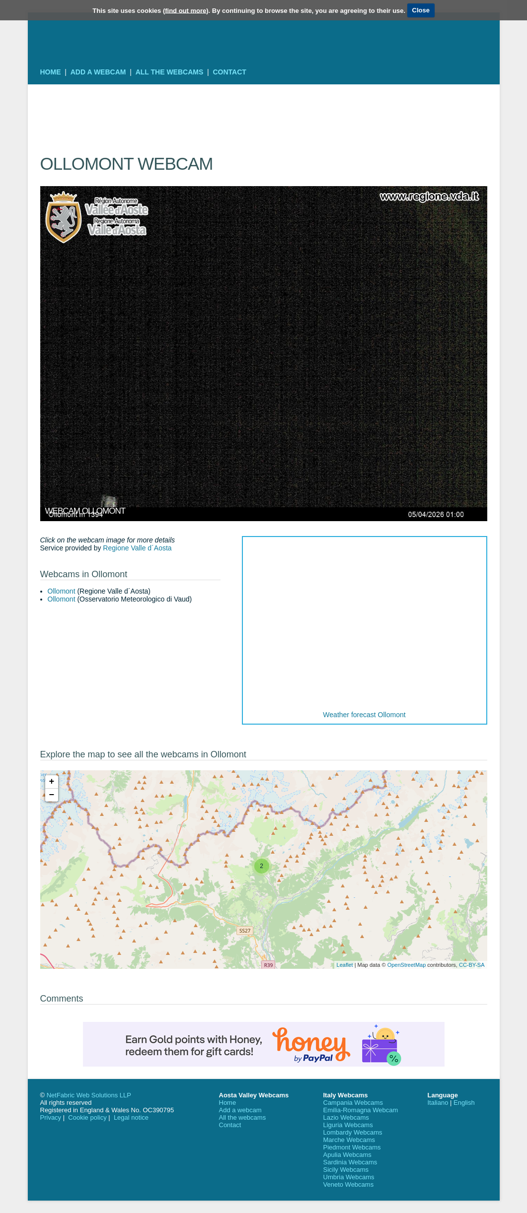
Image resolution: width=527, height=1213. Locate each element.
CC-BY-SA (472, 965)
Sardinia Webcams (350, 1162)
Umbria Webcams (349, 1177)
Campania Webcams (353, 1102)
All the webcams (170, 72)
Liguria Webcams (348, 1125)
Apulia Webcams (347, 1154)
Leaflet (345, 965)
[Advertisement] (264, 106)
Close (421, 10)
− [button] (52, 795)
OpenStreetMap (406, 965)
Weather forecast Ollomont (364, 715)
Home (50, 72)
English (464, 1102)
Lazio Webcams (346, 1117)
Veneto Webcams (348, 1184)
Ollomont (61, 591)
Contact (229, 72)
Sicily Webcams (346, 1169)
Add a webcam (98, 72)
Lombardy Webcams (352, 1132)
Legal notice (131, 1117)
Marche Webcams (349, 1140)
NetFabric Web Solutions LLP (89, 1095)
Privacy (51, 1117)
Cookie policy (87, 1117)
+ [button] (52, 782)
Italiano (438, 1102)
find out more (185, 10)
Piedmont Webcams (352, 1147)
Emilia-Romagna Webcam (360, 1110)
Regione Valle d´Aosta (137, 548)
